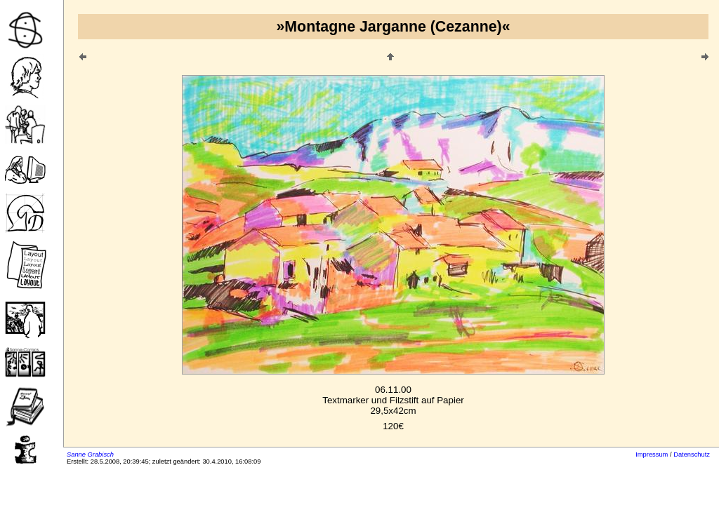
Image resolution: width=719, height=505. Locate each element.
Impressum (651, 454)
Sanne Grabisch (90, 454)
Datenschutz (691, 454)
